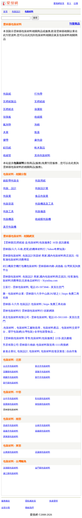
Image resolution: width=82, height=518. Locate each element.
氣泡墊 (7, 124)
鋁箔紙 (7, 147)
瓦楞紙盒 (8, 109)
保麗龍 (38, 109)
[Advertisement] (42, 66)
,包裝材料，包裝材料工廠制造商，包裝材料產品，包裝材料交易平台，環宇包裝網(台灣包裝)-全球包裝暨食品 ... (41, 329)
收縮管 (7, 155)
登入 (69, 3)
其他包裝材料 (42, 155)
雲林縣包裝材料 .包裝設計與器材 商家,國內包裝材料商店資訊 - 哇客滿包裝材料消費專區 (41, 257)
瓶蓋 (37, 132)
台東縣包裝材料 (10, 452)
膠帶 (5, 140)
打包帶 (38, 93)
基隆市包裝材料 (42, 371)
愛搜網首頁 (59, 3)
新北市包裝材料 (42, 366)
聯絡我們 (29, 507)
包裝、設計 (9, 188)
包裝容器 (8, 203)
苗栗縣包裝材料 (10, 404)
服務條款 (5, 501)
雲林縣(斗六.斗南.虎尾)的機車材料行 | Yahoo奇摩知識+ (34, 249)
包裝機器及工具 (44, 203)
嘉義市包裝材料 (10, 431)
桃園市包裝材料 (10, 377)
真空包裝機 (9, 226)
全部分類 (5, 507)
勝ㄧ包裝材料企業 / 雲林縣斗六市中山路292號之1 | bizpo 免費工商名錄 (41, 295)
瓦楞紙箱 (39, 101)
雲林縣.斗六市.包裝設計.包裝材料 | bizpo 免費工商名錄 (34, 304)
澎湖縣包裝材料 (10, 468)
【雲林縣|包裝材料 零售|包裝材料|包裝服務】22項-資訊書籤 (37, 338)
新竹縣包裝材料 (10, 383)
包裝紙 (7, 93)
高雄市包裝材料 (10, 425)
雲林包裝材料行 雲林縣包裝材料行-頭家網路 (28, 310)
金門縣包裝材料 (42, 468)
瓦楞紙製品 (9, 101)
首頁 (5, 11)
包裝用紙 (40, 180)
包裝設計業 (41, 188)
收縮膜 (38, 116)
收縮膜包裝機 (43, 219)
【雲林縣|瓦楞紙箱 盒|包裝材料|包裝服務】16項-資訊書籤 (36, 242)
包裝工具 (8, 211)
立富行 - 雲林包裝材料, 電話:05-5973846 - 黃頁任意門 (33, 287)
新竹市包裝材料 (42, 377)
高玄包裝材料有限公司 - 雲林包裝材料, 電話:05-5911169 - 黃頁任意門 (41, 319)
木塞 (5, 132)
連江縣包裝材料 (10, 473)
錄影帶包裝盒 (11, 180)
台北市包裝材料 (10, 366)
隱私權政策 (30, 501)
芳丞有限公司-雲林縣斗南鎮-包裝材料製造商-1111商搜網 (35, 344)
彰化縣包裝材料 (42, 398)
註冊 (76, 3)
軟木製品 (39, 147)
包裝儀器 (40, 211)
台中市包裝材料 (10, 398)
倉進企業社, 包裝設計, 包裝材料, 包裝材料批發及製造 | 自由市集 (40, 351)
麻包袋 (38, 140)
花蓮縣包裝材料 (42, 452)
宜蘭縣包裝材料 (10, 371)
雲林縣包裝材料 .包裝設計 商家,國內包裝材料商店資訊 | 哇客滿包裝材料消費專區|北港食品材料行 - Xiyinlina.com (40, 278)
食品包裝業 (41, 196)
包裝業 (7, 196)
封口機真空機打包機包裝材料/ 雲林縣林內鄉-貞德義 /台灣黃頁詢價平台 (41, 268)
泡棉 (37, 124)
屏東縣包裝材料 (10, 436)
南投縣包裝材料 (42, 404)
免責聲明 (53, 501)
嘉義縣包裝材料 (42, 431)
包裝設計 (16, 11)
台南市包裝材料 (42, 425)
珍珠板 (7, 116)
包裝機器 (8, 219)
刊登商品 (74, 23)
